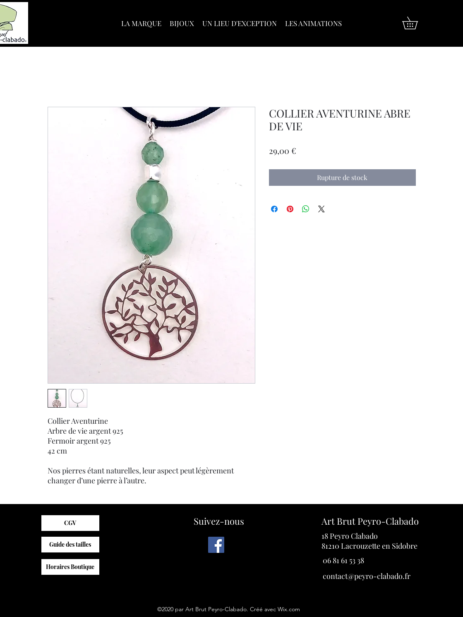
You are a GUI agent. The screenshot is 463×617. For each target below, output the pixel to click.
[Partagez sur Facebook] (274, 209)
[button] (416, 23)
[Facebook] (216, 545)
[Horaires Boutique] (70, 567)
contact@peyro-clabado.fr (366, 576)
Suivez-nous (219, 521)
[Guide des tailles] (70, 544)
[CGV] (70, 523)
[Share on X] (321, 209)
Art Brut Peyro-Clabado (370, 521)
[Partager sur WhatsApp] (306, 209)
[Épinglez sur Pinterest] (290, 209)
